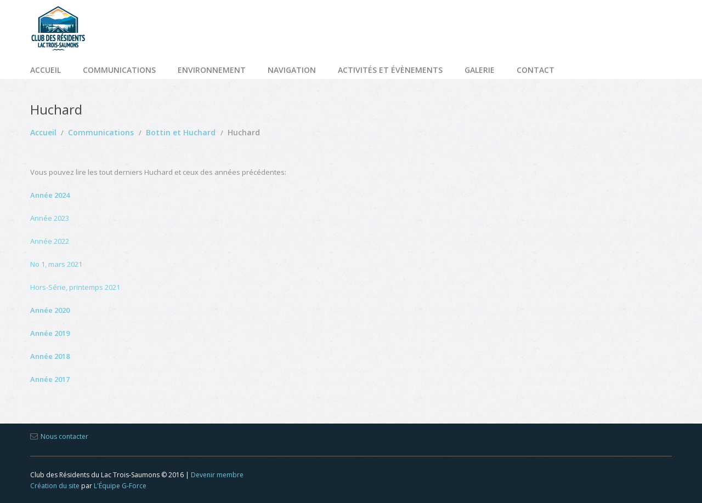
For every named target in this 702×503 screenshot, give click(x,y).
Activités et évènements (390, 70)
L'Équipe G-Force (120, 485)
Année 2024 (50, 195)
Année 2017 (50, 379)
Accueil (45, 70)
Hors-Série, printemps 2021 (75, 287)
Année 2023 (49, 218)
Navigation (292, 70)
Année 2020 (50, 310)
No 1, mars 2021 (56, 264)
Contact (535, 70)
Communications (119, 70)
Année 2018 (50, 356)
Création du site (55, 485)
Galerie (480, 70)
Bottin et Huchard (181, 132)
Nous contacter (64, 436)
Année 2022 (49, 241)
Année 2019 (50, 333)
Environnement (212, 70)
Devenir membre (217, 474)
